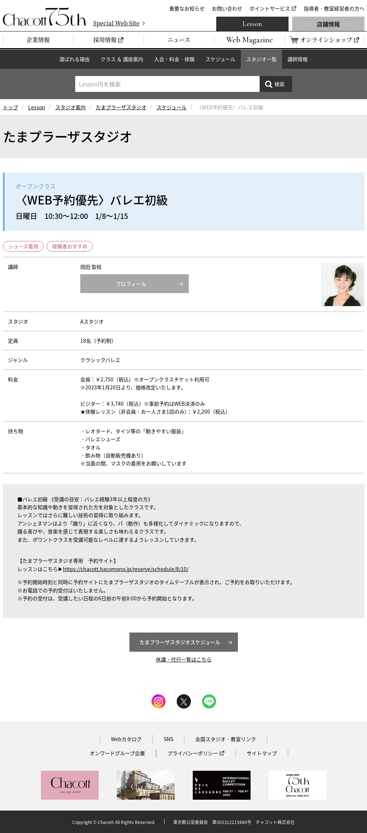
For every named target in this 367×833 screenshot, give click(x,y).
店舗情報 (328, 24)
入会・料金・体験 (174, 59)
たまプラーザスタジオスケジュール (180, 642)
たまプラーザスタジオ (121, 107)
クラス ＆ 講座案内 (122, 59)
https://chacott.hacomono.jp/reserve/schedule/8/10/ (125, 568)
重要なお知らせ (187, 8)
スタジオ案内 (70, 107)
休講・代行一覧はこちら (184, 659)
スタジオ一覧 (261, 59)
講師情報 (297, 59)
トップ (10, 107)
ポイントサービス (269, 8)
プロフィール (131, 283)
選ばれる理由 (74, 59)
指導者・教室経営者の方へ (334, 8)
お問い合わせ (227, 8)
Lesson (252, 24)
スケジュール (220, 59)
